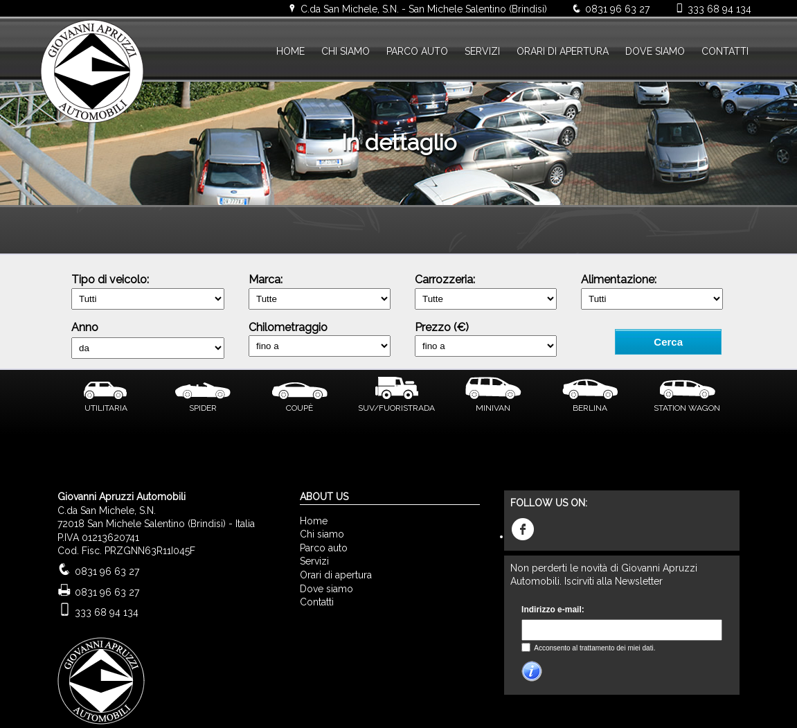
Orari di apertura (336, 574)
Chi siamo (322, 534)
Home (314, 520)
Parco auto (324, 547)
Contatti (317, 601)
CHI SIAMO (345, 51)
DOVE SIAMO (655, 51)
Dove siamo (326, 588)
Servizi (314, 561)
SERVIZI (482, 51)
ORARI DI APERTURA (563, 51)
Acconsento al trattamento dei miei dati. (593, 648)
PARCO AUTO (417, 51)
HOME (290, 51)
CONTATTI (725, 51)
